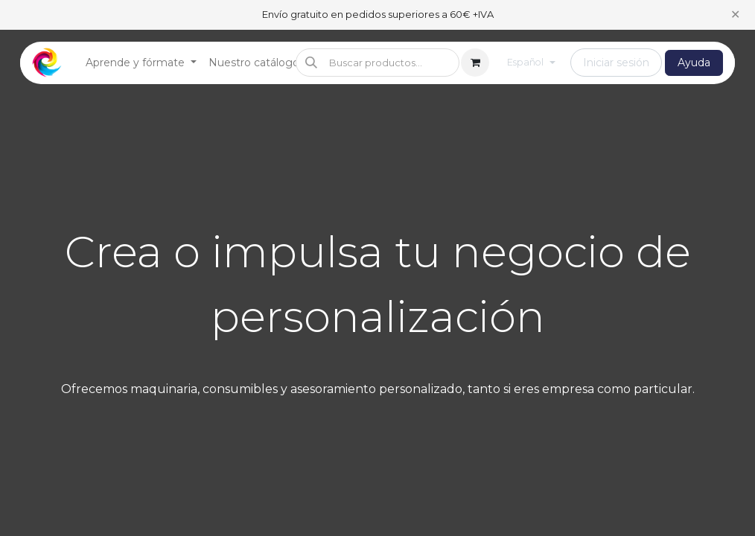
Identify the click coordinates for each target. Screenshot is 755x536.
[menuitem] (141, 63)
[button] (377, 62)
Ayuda (694, 62)
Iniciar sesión (616, 62)
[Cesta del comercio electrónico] (475, 62)
